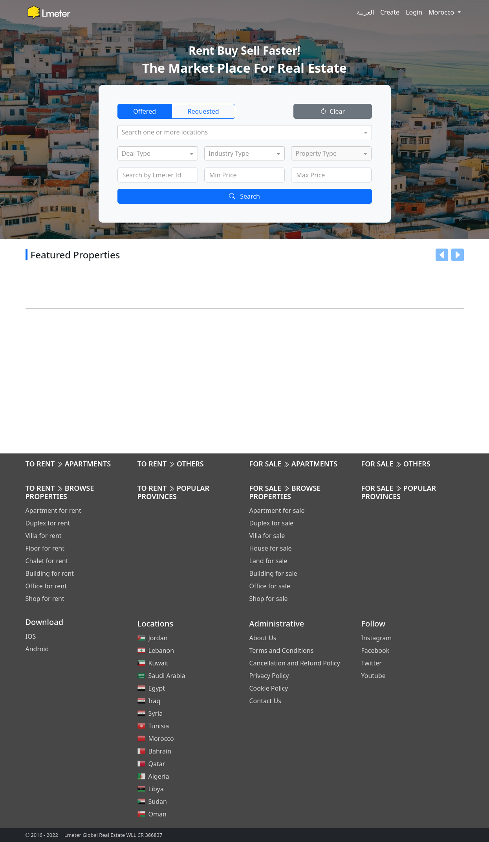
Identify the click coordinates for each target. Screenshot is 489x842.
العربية (365, 12)
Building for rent (50, 573)
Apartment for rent (53, 510)
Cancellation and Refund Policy (294, 663)
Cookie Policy (268, 688)
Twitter (371, 663)
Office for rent (46, 586)
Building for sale (273, 573)
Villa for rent (44, 535)
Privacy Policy (269, 675)
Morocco (442, 12)
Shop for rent (45, 598)
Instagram (376, 638)
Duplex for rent (48, 523)
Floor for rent (45, 548)
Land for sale (268, 560)
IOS (31, 636)
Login (414, 12)
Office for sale (269, 586)
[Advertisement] (245, 379)
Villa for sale (267, 535)
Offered (144, 111)
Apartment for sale (277, 510)
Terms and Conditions (281, 650)
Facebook (375, 650)
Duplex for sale (271, 523)
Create (389, 12)
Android (37, 649)
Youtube (373, 675)
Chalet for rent (47, 560)
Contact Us (265, 700)
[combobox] (241, 133)
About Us (263, 638)
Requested (203, 111)
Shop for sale (268, 598)
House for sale (270, 548)
